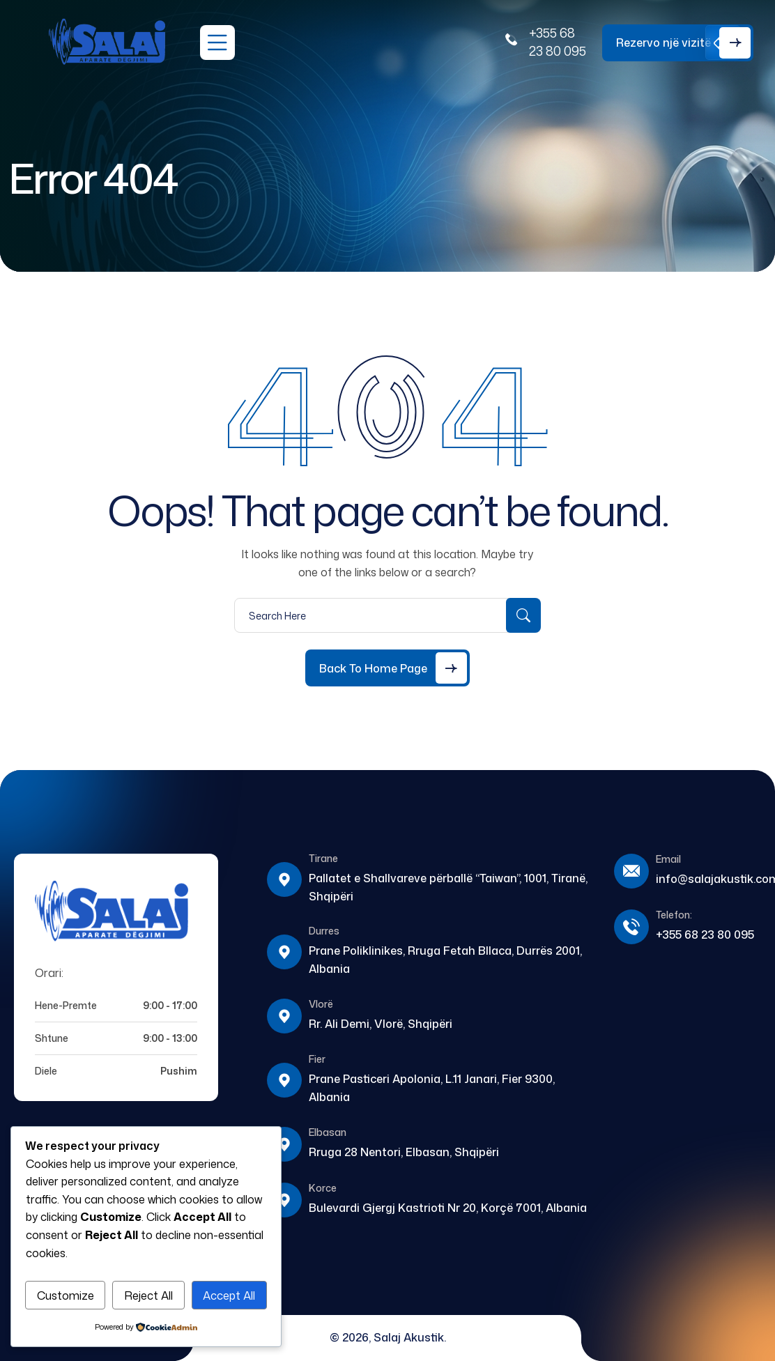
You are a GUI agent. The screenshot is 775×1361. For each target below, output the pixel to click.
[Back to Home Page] (387, 667)
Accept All (229, 1295)
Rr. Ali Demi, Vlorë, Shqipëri (380, 1023)
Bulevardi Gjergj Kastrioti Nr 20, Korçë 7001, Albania (448, 1207)
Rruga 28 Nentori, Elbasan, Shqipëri (404, 1152)
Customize (65, 1295)
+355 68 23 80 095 (557, 42)
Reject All (148, 1295)
